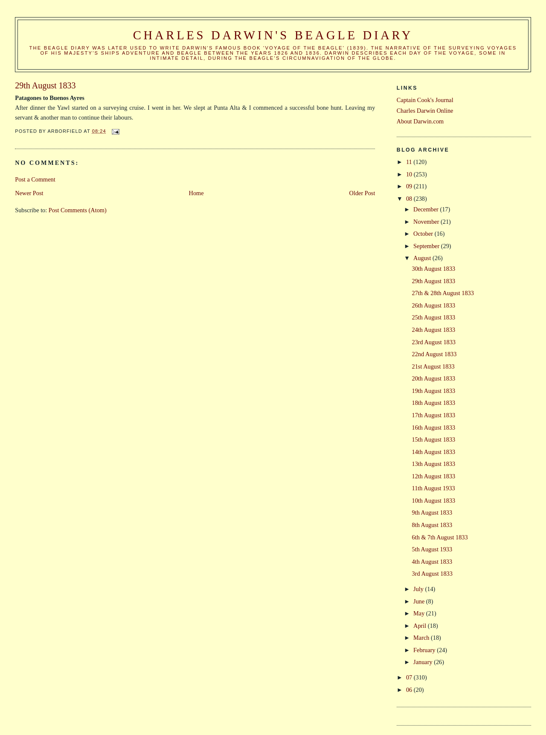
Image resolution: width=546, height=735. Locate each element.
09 (410, 186)
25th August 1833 (434, 317)
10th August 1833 (434, 500)
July (419, 589)
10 (410, 174)
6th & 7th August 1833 (440, 537)
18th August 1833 (434, 402)
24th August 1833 (434, 329)
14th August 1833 (434, 451)
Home (196, 193)
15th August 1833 (434, 439)
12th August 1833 (434, 476)
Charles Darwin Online (425, 110)
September (427, 246)
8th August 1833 (432, 524)
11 (409, 161)
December (426, 209)
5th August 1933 (432, 549)
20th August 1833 (434, 378)
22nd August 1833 (434, 354)
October (424, 233)
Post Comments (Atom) (78, 210)
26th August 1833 (434, 305)
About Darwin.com (420, 121)
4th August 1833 (432, 561)
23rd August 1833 (434, 342)
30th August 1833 (434, 268)
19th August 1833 (434, 390)
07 (410, 677)
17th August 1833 (434, 415)
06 (410, 689)
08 (410, 198)
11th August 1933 (433, 488)
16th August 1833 (434, 427)
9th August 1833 (432, 512)
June (419, 601)
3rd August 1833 (432, 573)
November (427, 221)
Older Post (362, 193)
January (423, 662)
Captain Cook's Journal (425, 100)
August (423, 258)
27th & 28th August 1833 (443, 293)
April (420, 625)
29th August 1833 (434, 281)
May (419, 613)
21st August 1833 (433, 366)
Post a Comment (35, 179)
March (422, 637)
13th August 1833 (434, 463)
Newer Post (29, 193)
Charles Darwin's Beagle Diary (273, 35)
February (425, 650)
